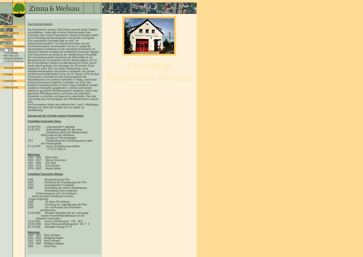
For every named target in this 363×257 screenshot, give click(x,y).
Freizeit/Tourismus (14, 46)
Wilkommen (10, 26)
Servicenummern (13, 67)
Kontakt (8, 74)
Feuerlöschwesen (14, 61)
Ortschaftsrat (11, 33)
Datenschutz (11, 87)
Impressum (10, 81)
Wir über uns (11, 55)
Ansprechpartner (13, 58)
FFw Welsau (11, 53)
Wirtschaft (9, 39)
